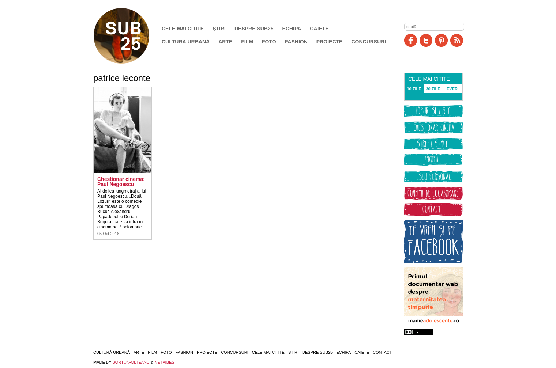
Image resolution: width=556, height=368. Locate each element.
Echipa (291, 28)
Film (247, 42)
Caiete (319, 28)
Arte (225, 42)
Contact (382, 352)
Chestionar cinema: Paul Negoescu (121, 181)
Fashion (296, 42)
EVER (452, 89)
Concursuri (368, 42)
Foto (269, 42)
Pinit (441, 40)
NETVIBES (164, 362)
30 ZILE (433, 89)
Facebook (410, 40)
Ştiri (219, 28)
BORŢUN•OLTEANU (130, 362)
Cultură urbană (186, 42)
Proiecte (329, 42)
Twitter (426, 40)
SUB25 (129, 36)
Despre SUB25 (254, 28)
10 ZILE (414, 89)
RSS (456, 40)
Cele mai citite (183, 28)
